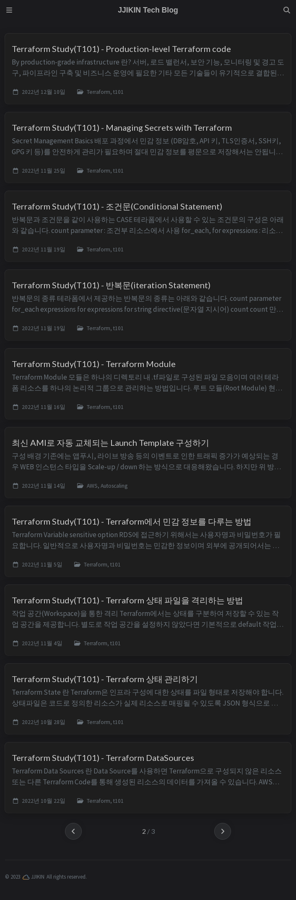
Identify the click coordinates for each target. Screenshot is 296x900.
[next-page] (222, 831)
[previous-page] (73, 831)
